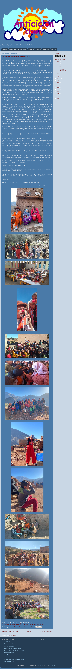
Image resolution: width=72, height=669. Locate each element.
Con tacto (53, 49)
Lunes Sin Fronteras (9, 653)
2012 (58, 96)
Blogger (53, 665)
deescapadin (7, 642)
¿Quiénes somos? (22, 49)
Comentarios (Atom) (14, 635)
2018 (58, 83)
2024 (58, 62)
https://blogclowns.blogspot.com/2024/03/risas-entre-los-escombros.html (22, 624)
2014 (58, 92)
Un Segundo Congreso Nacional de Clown (14, 659)
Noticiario (5, 49)
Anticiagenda (46, 49)
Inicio (29, 632)
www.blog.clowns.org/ (9, 661)
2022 (58, 74)
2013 (58, 94)
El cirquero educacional (9, 644)
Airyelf (39, 665)
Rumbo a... (6, 657)
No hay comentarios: (28, 627)
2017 (58, 85)
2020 (58, 78)
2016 (58, 87)
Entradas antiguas (45, 632)
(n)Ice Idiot (6, 655)
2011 (58, 98)
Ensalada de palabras (9, 646)
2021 (58, 76)
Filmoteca (38, 49)
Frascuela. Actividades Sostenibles (12, 648)
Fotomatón (31, 49)
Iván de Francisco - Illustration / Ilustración (14, 650)
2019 (58, 80)
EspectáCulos (12, 49)
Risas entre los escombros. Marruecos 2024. (16, 57)
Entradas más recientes (10, 632)
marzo (60, 66)
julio (59, 64)
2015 (58, 89)
